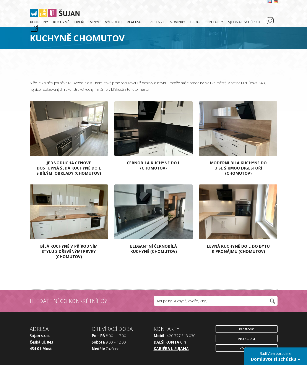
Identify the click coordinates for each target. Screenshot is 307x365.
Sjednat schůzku (244, 22)
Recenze (157, 22)
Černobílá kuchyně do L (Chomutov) (153, 165)
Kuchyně (61, 22)
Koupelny (39, 22)
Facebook (246, 329)
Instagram (246, 339)
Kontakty (214, 22)
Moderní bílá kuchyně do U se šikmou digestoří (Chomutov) (238, 168)
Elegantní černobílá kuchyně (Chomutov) (153, 249)
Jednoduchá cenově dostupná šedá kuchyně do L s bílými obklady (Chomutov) (68, 168)
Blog (195, 22)
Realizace (136, 22)
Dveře (79, 22)
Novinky (177, 22)
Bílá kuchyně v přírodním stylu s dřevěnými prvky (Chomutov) (68, 251)
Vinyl (95, 22)
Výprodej (113, 22)
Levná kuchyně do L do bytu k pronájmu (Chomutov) (238, 249)
